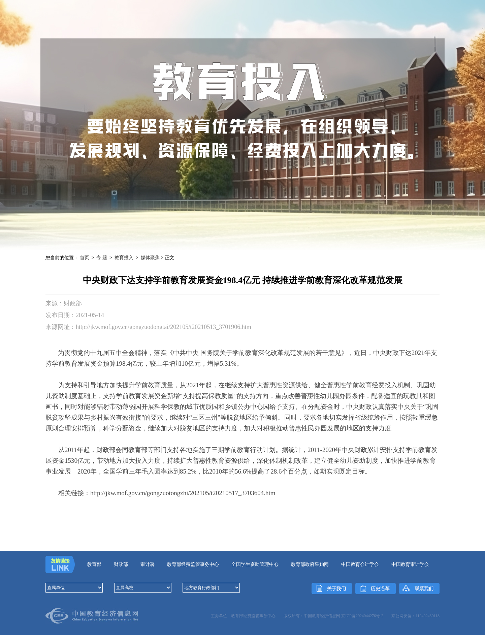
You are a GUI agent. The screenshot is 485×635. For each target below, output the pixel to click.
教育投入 (124, 257)
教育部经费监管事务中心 (193, 564)
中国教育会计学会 (360, 564)
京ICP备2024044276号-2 (362, 615)
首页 (84, 257)
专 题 (101, 257)
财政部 (121, 564)
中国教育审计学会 (410, 564)
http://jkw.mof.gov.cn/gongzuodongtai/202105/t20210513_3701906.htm (163, 327)
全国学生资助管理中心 (255, 564)
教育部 (94, 564)
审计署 (147, 564)
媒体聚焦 (150, 257)
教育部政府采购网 (310, 564)
